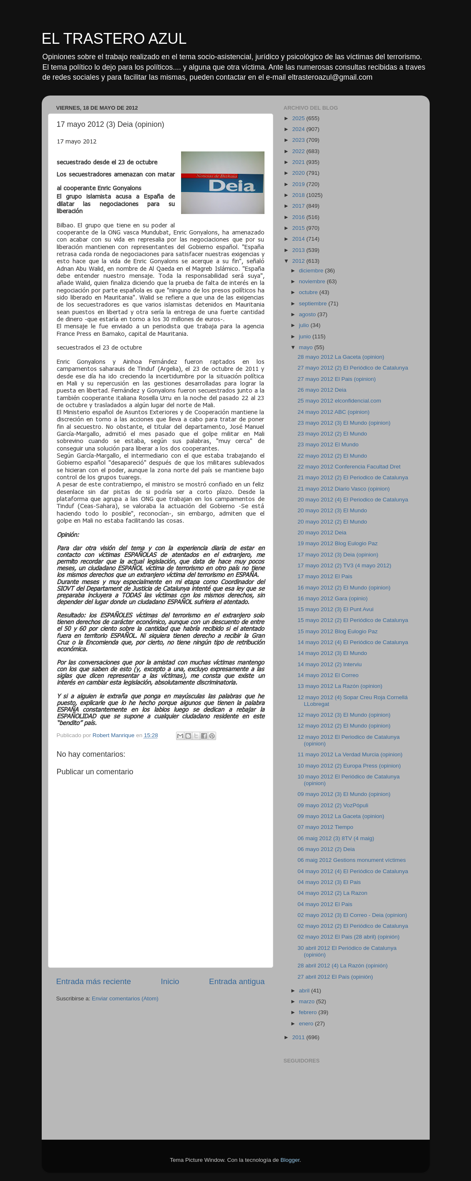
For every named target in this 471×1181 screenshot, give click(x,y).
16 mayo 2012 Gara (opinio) (332, 598)
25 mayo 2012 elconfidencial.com (339, 401)
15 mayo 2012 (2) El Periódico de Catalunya (352, 620)
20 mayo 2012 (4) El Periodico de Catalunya (352, 499)
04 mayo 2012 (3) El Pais (329, 882)
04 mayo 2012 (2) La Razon (332, 893)
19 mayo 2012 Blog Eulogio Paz (337, 543)
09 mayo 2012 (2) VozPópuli (332, 805)
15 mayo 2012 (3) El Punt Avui (335, 609)
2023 (299, 140)
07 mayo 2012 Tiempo (325, 827)
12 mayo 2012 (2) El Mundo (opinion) (343, 726)
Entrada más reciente (93, 981)
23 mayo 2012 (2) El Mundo (332, 434)
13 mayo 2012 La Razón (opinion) (339, 686)
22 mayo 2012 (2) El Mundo (332, 456)
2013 (299, 250)
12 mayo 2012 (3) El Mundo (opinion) (343, 715)
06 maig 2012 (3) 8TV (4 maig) (335, 838)
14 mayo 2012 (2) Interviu (329, 664)
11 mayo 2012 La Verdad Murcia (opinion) (349, 754)
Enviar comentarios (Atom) (125, 998)
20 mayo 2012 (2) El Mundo (332, 522)
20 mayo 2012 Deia (321, 532)
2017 (299, 206)
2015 (299, 228)
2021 (299, 162)
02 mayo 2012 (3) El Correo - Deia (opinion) (352, 915)
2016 (299, 217)
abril (305, 990)
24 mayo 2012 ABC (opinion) (333, 412)
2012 (299, 261)
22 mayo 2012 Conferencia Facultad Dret (348, 466)
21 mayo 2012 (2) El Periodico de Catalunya (352, 477)
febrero (309, 1012)
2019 (299, 184)
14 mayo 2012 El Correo (327, 675)
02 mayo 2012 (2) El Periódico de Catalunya (352, 926)
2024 (299, 129)
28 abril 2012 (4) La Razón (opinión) (342, 965)
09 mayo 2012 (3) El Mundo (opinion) (343, 794)
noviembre (313, 281)
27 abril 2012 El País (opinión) (335, 977)
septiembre (314, 303)
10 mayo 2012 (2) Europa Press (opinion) (349, 766)
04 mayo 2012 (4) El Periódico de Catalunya (352, 871)
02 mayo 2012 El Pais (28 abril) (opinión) (348, 937)
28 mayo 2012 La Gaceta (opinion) (340, 357)
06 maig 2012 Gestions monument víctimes (351, 860)
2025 (299, 118)
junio (305, 336)
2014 (299, 239)
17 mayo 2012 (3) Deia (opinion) (337, 554)
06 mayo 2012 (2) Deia (326, 849)
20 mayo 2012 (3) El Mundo (332, 510)
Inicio (170, 981)
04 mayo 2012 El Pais (324, 904)
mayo (307, 347)
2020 (299, 173)
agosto (308, 314)
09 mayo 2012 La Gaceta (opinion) (340, 816)
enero (307, 1023)
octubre (309, 292)
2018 (299, 195)
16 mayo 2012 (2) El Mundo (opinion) (343, 587)
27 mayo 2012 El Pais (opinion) (336, 379)
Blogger (290, 1160)
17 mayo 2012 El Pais (324, 576)
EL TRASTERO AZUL (114, 38)
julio (305, 325)
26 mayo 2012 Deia (321, 390)
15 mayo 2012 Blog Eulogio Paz (337, 631)
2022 (299, 151)
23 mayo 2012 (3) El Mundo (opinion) (343, 423)
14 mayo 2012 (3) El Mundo (332, 653)
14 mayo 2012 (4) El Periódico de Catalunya (352, 642)
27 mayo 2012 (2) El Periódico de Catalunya (352, 368)
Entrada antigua (236, 981)
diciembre (312, 270)
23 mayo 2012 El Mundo (327, 444)
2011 (299, 1037)
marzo (307, 1001)
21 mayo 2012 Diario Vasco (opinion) (343, 489)
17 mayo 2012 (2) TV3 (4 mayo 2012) (344, 565)
